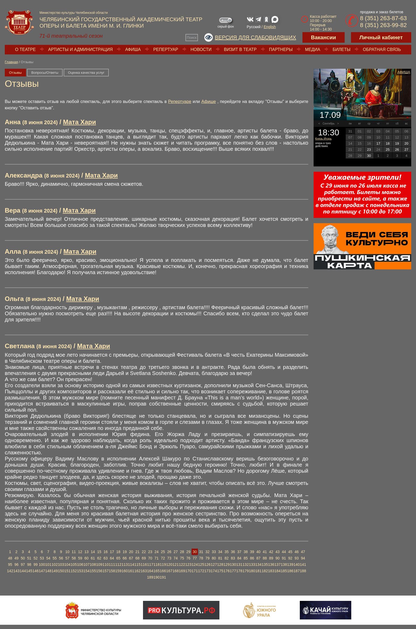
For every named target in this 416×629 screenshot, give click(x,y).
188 (303, 571)
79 (207, 558)
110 (105, 564)
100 (42, 564)
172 (201, 571)
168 (175, 571)
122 (182, 564)
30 (195, 552)
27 (176, 552)
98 (29, 564)
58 (74, 558)
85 (246, 558)
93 (296, 558)
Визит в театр (240, 49)
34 (220, 552)
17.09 (330, 115)
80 (214, 558)
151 (67, 571)
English (270, 27)
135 (265, 564)
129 (226, 564)
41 (265, 552)
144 (23, 571)
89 (271, 558)
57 (67, 558)
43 (277, 552)
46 (296, 552)
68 (137, 558)
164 (150, 571)
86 (252, 558)
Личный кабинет (381, 37)
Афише (208, 101)
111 (112, 564)
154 (86, 571)
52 (35, 558)
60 (86, 558)
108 (93, 564)
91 (284, 558)
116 (144, 564)
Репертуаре (179, 101)
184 (277, 571)
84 (239, 558)
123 (188, 564)
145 (29, 571)
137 (277, 564)
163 (144, 571)
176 (226, 571)
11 (74, 552)
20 (131, 552)
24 (156, 552)
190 (156, 577)
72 (163, 558)
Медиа (312, 49)
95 (10, 564)
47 (303, 552)
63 (105, 558)
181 (258, 571)
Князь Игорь (323, 138)
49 (16, 558)
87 (258, 558)
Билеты (341, 49)
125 (201, 564)
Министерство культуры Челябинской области (74, 13)
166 (163, 571)
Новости (200, 49)
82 (226, 558)
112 (118, 564)
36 (233, 552)
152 (74, 571)
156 (99, 571)
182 (265, 571)
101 (48, 564)
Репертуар (165, 49)
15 (99, 552)
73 (169, 558)
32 (207, 552)
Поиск (191, 38)
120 (169, 564)
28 (182, 552)
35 (226, 552)
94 (303, 558)
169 (182, 571)
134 (258, 564)
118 (156, 564)
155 (93, 571)
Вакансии (323, 37)
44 (284, 552)
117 (150, 564)
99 (35, 564)
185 (284, 571)
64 (112, 558)
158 (112, 571)
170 (188, 571)
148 (48, 571)
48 (10, 558)
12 (80, 552)
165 (156, 571)
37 (239, 552)
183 (271, 571)
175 (220, 571)
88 (265, 558)
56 (61, 558)
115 (137, 564)
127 (214, 564)
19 (125, 552)
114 (131, 564)
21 (137, 552)
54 (48, 558)
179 (245, 571)
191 (163, 577)
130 (233, 564)
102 (54, 564)
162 (137, 571)
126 (207, 564)
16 (105, 552)
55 (55, 558)
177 (233, 571)
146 (35, 571)
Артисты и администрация (80, 49)
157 (105, 571)
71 (156, 558)
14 (93, 552)
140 (296, 564)
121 (175, 564)
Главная (11, 62)
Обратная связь (382, 49)
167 (169, 571)
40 (258, 552)
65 (118, 558)
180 (252, 571)
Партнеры (281, 49)
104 (67, 564)
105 (74, 564)
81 (220, 558)
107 (86, 564)
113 (125, 564)
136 (271, 564)
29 (188, 552)
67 (131, 558)
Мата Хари (79, 122)
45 (290, 552)
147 (42, 571)
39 (252, 552)
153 (80, 571)
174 (214, 571)
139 (290, 564)
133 (252, 564)
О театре (25, 49)
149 (54, 571)
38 (246, 552)
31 (201, 552)
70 (150, 558)
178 (239, 571)
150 (61, 571)
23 (150, 552)
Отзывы (15, 73)
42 (271, 552)
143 (16, 571)
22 (144, 552)
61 (93, 558)
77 (195, 558)
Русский (254, 27)
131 (239, 564)
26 (169, 552)
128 (220, 564)
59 (80, 558)
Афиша (133, 49)
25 (163, 552)
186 (290, 571)
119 (163, 564)
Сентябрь (329, 123)
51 (29, 558)
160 (125, 571)
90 (277, 558)
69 (144, 558)
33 (214, 552)
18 (118, 552)
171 (195, 571)
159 (118, 571)
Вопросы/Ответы (44, 73)
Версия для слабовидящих (255, 37)
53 (42, 558)
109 (99, 564)
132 (245, 564)
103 (61, 564)
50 (23, 558)
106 (80, 564)
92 (290, 558)
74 (176, 558)
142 (10, 571)
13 (86, 552)
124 (195, 564)
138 (284, 564)
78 (201, 558)
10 (67, 552)
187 (296, 571)
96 (16, 564)
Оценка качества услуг (86, 73)
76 (188, 558)
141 (303, 564)
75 (182, 558)
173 (207, 571)
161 (131, 571)
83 (233, 558)
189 (150, 577)
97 (23, 564)
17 (112, 552)
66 (125, 558)
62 (99, 558)
